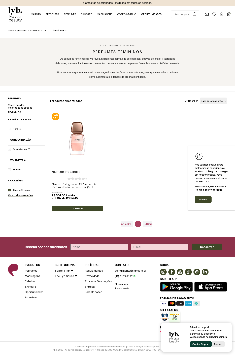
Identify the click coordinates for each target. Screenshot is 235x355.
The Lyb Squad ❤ (66, 276)
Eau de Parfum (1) (21, 149)
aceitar (203, 199)
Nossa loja (121, 284)
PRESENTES (52, 14)
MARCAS (36, 14)
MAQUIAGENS (104, 14)
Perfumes (21, 30)
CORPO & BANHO (126, 14)
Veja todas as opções (20, 107)
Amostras (31, 297)
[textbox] (185, 14)
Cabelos (30, 281)
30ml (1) (17, 169)
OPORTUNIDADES (151, 14)
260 (45, 30)
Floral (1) (17, 128)
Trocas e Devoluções (98, 281)
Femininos (35, 30)
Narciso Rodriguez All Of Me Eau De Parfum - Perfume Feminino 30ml (74, 186)
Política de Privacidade (208, 189)
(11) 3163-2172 (124, 276)
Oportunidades (34, 292)
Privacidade (92, 276)
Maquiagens (32, 276)
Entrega (90, 286)
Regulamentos (94, 270)
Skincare (30, 286)
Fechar (218, 344)
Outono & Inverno (59, 30)
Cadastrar (207, 247)
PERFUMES (70, 14)
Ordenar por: (191, 101)
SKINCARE (86, 14)
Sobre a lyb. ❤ (64, 270)
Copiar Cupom (200, 344)
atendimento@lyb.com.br (130, 270)
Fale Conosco (93, 292)
